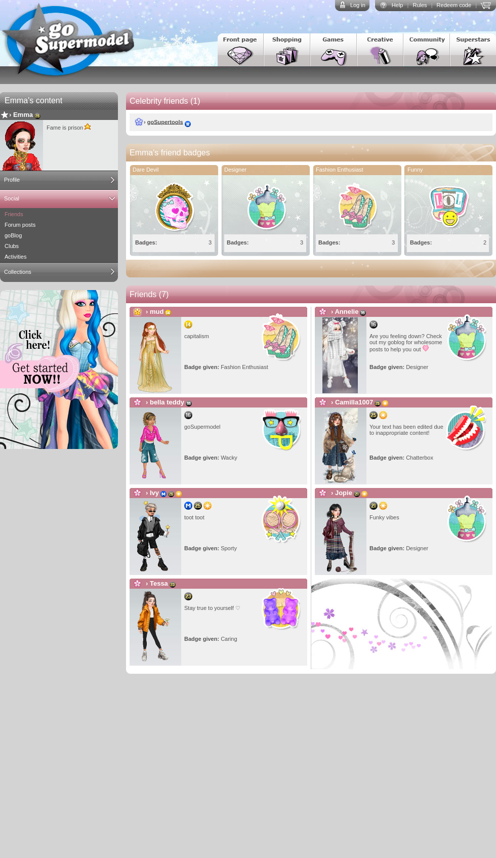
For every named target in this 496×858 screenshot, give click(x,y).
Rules (419, 5)
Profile (12, 180)
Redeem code (454, 5)
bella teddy (167, 402)
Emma (23, 114)
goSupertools (165, 121)
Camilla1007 (354, 402)
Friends (14, 214)
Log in (357, 5)
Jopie (343, 493)
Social (11, 198)
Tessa (159, 583)
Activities (15, 257)
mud (156, 311)
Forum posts (20, 225)
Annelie (346, 311)
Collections (17, 272)
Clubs (12, 246)
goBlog (13, 235)
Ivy (154, 493)
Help (397, 5)
